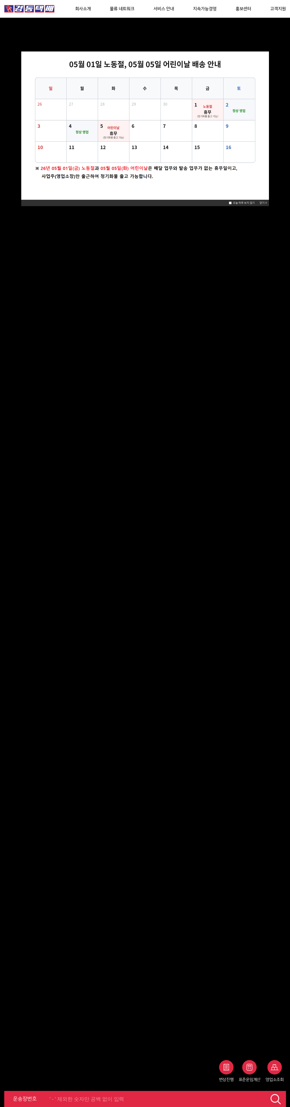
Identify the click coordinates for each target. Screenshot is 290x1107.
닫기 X (263, 202)
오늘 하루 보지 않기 (244, 202)
